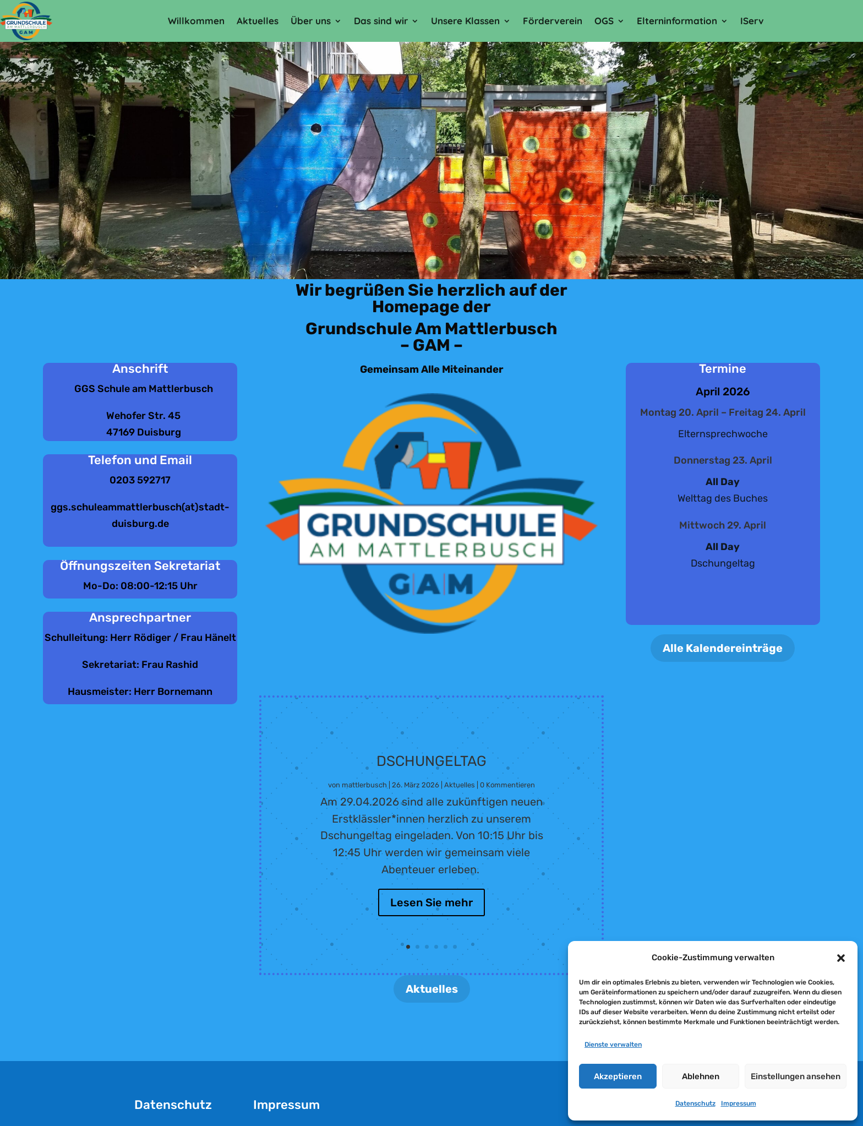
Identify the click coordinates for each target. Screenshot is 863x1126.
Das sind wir (381, 20)
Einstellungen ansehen (795, 1076)
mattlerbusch (364, 796)
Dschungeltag (431, 772)
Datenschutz (695, 1103)
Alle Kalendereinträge (723, 648)
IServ (752, 20)
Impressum (738, 1103)
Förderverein (552, 20)
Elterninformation (677, 20)
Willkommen (196, 20)
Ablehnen (700, 1076)
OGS (604, 20)
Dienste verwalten (613, 1044)
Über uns (311, 20)
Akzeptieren (618, 1076)
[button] (840, 958)
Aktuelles (257, 20)
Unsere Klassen (465, 20)
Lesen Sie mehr (431, 914)
